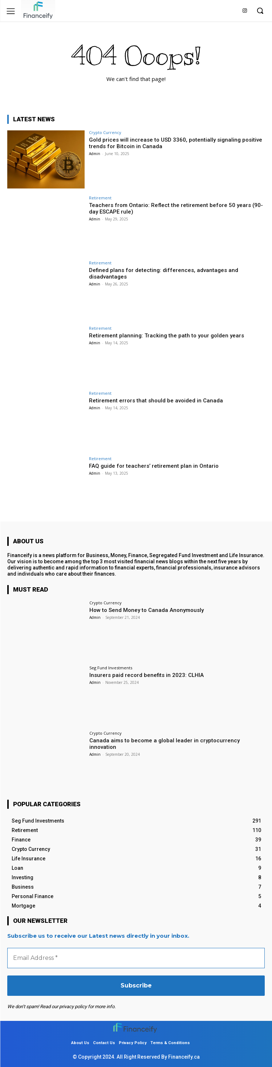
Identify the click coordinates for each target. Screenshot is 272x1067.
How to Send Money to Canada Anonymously (146, 610)
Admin (94, 153)
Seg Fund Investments (110, 668)
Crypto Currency (105, 132)
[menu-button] (11, 11)
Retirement (100, 198)
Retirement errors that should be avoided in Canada (156, 400)
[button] (260, 10)
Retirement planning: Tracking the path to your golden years (166, 335)
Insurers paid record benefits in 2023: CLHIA (146, 675)
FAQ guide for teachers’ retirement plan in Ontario (154, 466)
